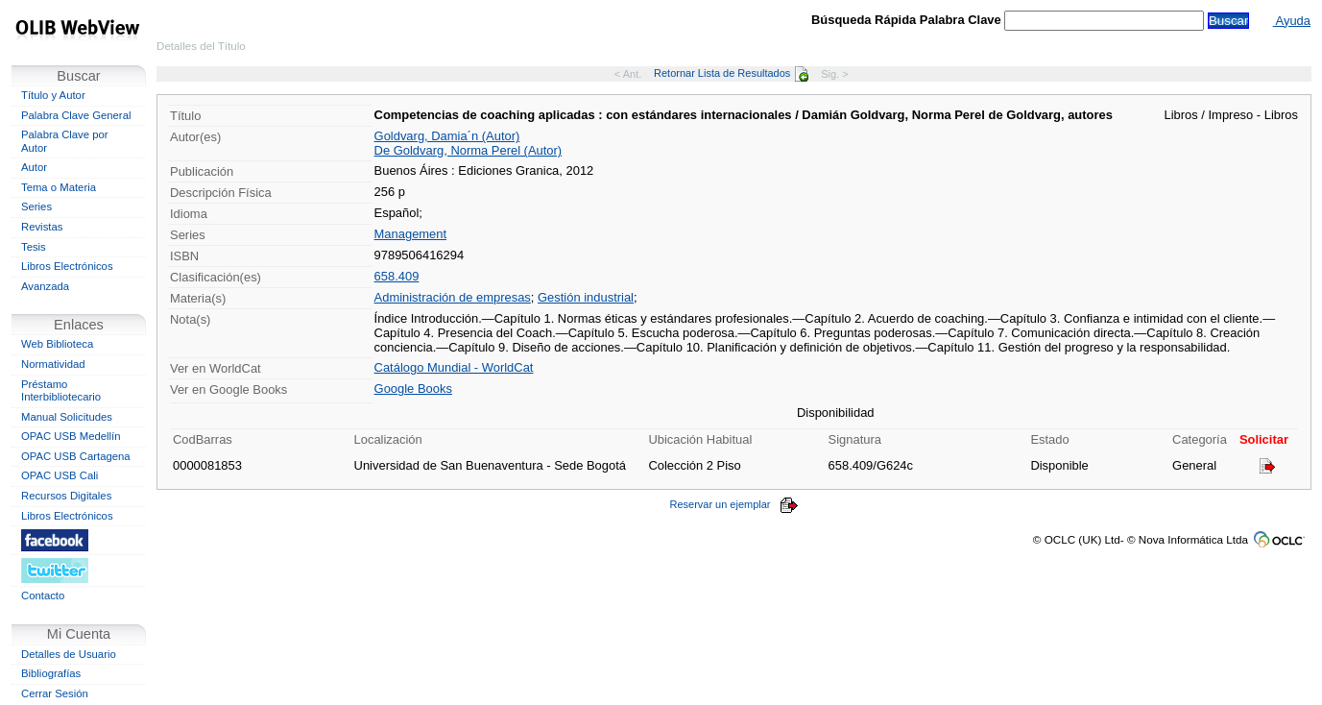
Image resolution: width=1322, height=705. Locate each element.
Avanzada (45, 286)
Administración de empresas (452, 297)
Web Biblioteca (57, 344)
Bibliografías (51, 673)
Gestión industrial (586, 297)
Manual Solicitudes (66, 417)
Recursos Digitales (66, 495)
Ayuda (1291, 20)
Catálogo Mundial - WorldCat (454, 367)
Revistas (41, 226)
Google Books (413, 388)
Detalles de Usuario (68, 654)
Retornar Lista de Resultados (731, 73)
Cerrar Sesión (54, 693)
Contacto (42, 595)
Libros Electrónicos (67, 266)
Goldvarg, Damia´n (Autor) (447, 136)
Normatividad (53, 364)
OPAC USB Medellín (71, 436)
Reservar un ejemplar (733, 504)
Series (36, 206)
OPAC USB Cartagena (76, 456)
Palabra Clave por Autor (64, 141)
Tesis (33, 247)
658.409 (397, 276)
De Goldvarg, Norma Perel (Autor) (468, 150)
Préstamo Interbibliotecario (61, 390)
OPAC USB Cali (59, 475)
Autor (34, 167)
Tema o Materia (58, 187)
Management (410, 234)
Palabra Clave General (76, 115)
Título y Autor (53, 95)
